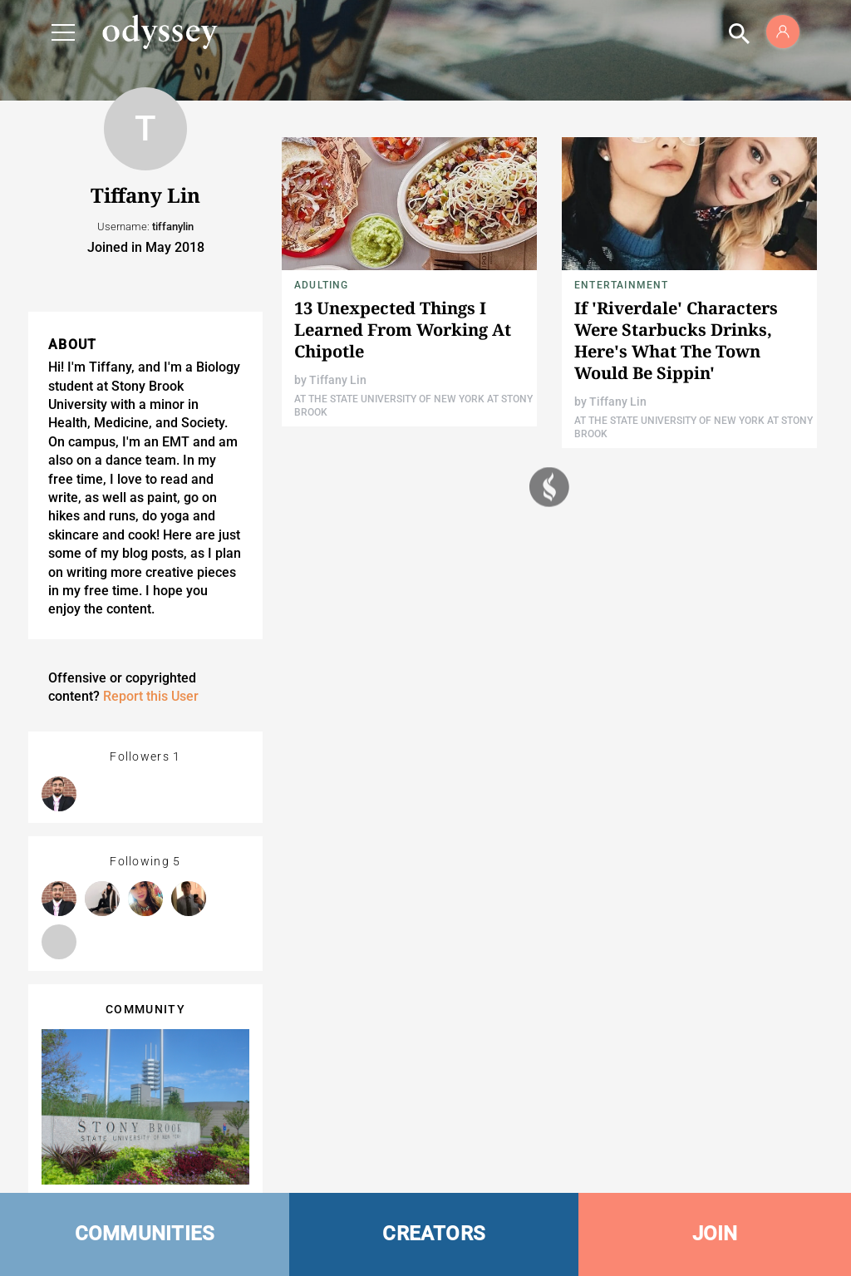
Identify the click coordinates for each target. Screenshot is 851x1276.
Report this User (151, 696)
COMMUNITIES (145, 1233)
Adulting (321, 285)
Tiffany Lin (337, 380)
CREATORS (433, 1233)
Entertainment (621, 285)
